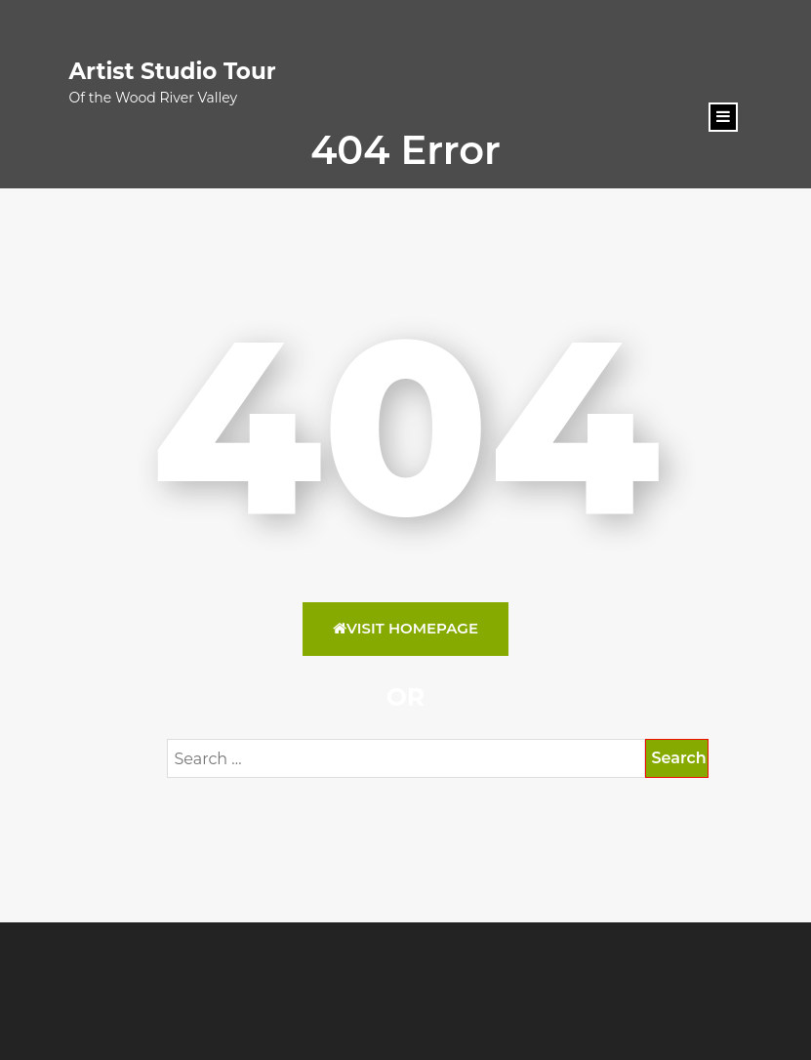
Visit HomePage (405, 628)
